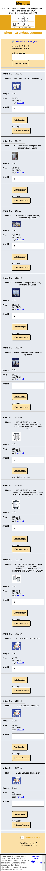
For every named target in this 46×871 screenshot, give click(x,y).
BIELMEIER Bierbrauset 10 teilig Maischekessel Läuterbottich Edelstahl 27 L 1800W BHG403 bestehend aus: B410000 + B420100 (27, 567)
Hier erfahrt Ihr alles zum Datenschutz (36, 859)
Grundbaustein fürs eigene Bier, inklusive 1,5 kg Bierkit (27, 147)
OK (43, 863)
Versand (20, 103)
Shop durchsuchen (20, 63)
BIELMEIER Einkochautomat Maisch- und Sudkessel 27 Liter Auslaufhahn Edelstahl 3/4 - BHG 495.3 (28, 425)
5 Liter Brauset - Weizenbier (28, 639)
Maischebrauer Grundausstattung (28, 78)
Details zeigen (20, 120)
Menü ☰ (23, 3)
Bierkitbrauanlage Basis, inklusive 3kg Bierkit (27, 353)
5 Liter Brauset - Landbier (28, 706)
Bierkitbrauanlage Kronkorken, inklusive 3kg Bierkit (28, 284)
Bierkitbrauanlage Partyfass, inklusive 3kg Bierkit (28, 217)
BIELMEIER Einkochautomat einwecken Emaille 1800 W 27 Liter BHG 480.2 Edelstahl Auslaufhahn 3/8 (28, 493)
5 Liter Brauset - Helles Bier (28, 773)
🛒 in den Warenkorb (21, 131)
